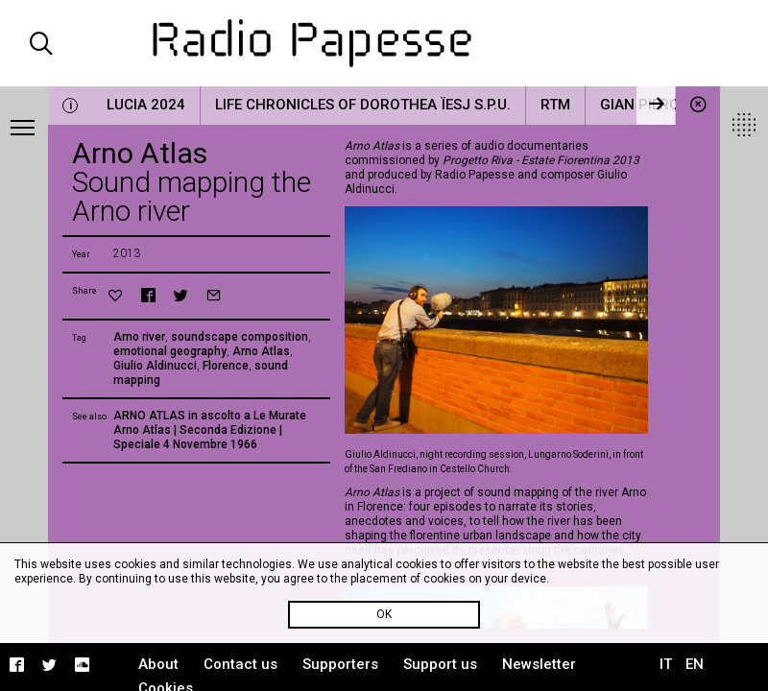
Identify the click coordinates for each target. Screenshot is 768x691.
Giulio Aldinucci (155, 365)
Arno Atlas (261, 351)
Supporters (340, 664)
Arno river (139, 337)
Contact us (240, 664)
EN (694, 664)
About (158, 664)
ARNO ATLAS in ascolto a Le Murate (209, 415)
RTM (555, 104)
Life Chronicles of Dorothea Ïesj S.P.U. (363, 104)
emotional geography (170, 351)
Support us (440, 664)
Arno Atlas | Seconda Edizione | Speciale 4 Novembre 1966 (197, 437)
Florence (226, 365)
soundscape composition (239, 337)
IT (666, 664)
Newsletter (539, 664)
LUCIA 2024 (146, 104)
